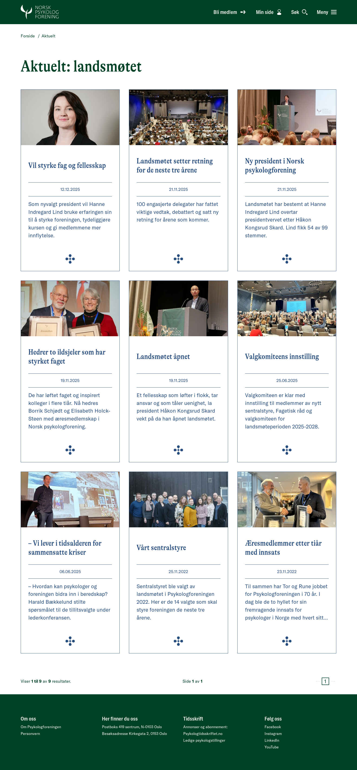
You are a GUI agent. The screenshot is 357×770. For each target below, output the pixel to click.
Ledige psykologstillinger (204, 740)
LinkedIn (272, 740)
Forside (28, 36)
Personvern (30, 733)
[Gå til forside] (40, 12)
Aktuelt (48, 36)
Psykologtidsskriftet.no (203, 733)
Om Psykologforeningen (41, 726)
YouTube (272, 747)
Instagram (273, 733)
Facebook (273, 726)
